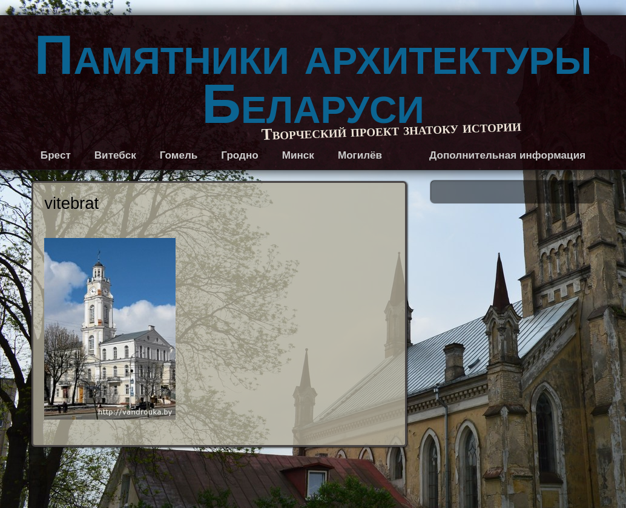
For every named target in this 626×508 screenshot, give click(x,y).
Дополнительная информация (507, 155)
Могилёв (360, 155)
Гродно (239, 155)
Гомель (179, 155)
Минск (298, 155)
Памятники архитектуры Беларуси (313, 79)
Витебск (115, 155)
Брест (56, 155)
